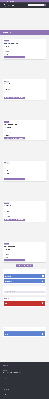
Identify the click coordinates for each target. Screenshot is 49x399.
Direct (7, 208)
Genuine (8, 214)
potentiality (8, 132)
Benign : (6, 165)
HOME (4, 1)
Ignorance (8, 94)
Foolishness (8, 86)
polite (7, 46)
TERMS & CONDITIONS (8, 392)
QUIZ (7, 1)
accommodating (9, 48)
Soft (7, 170)
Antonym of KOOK (9, 246)
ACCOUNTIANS (6, 380)
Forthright (8, 216)
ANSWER (7, 57)
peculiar (7, 252)
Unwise (7, 173)
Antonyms (7, 40)
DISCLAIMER (6, 391)
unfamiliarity (8, 127)
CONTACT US (12, 1)
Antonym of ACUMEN (10, 124)
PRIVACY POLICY (6, 389)
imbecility (8, 130)
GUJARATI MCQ (6, 378)
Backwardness (9, 92)
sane (7, 257)
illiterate (8, 249)
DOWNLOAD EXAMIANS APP (17, 57)
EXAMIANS (9, 5)
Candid (7, 211)
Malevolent (8, 168)
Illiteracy (8, 89)
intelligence (8, 135)
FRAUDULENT (8, 205)
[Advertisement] (24, 17)
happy (7, 51)
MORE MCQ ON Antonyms (24, 265)
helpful (7, 54)
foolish (7, 254)
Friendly (7, 175)
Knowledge (7, 84)
